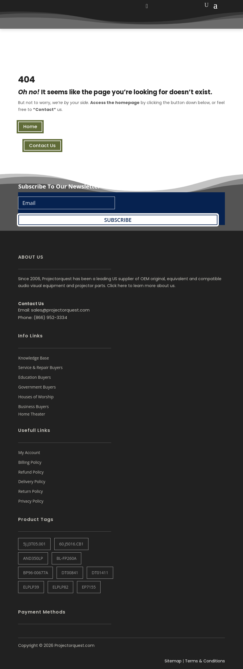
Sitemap (173, 661)
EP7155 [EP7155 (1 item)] (89, 587)
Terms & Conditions (205, 661)
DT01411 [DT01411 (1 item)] (100, 572)
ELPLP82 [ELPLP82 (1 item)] (60, 587)
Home (30, 126)
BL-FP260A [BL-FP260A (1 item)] (66, 558)
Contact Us (42, 145)
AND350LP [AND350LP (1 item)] (33, 558)
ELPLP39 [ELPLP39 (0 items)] (31, 587)
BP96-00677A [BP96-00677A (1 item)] (35, 572)
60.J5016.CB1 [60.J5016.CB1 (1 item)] (71, 544)
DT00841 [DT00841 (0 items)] (69, 572)
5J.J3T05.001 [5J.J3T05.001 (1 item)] (34, 544)
